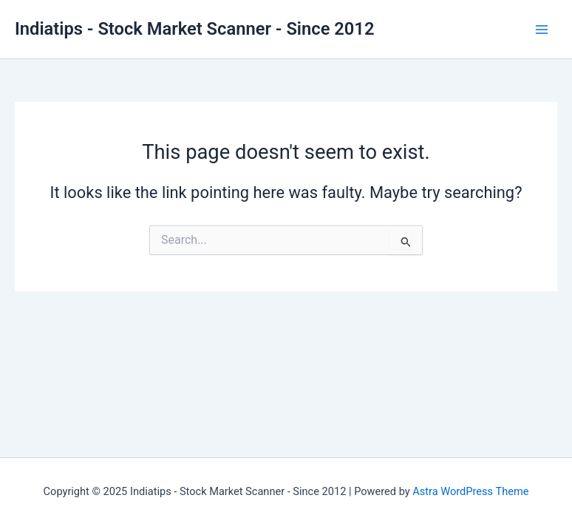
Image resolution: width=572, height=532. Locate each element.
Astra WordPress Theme (470, 491)
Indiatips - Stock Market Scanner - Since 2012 (194, 28)
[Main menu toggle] (541, 29)
